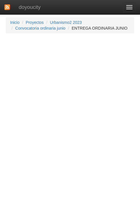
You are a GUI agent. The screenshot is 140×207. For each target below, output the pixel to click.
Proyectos (34, 22)
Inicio (15, 22)
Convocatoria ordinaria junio (40, 28)
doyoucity (30, 7)
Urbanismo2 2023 (66, 22)
